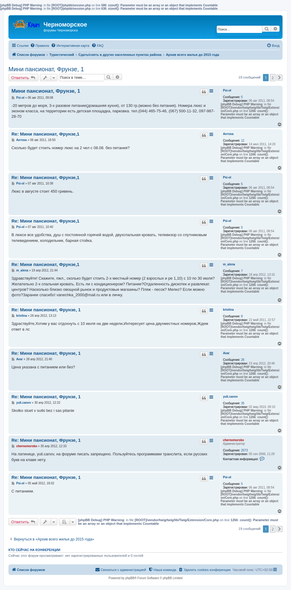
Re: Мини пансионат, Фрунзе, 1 (46, 309)
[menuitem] (39, 45)
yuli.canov (230, 396)
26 (242, 359)
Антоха (228, 134)
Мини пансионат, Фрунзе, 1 (46, 69)
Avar (226, 353)
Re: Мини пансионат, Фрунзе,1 (45, 133)
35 (242, 403)
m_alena (229, 264)
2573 (244, 450)
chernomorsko (233, 440)
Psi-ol (227, 90)
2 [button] (273, 77)
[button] (280, 78)
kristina (228, 309)
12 (242, 140)
